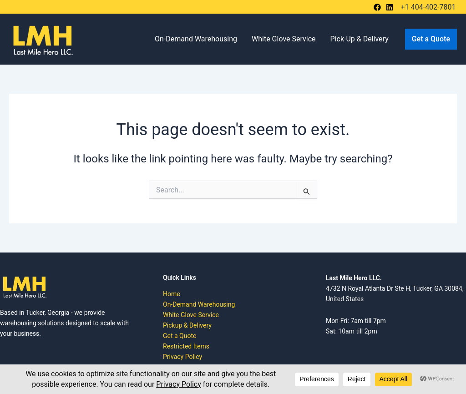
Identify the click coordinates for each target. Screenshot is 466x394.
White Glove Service (284, 39)
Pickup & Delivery (187, 325)
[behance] (379, 7)
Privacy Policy (182, 356)
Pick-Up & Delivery (359, 39)
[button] (431, 39)
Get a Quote (179, 335)
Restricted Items (186, 346)
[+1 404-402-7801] (427, 7)
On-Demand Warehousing (196, 39)
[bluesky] (391, 7)
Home (171, 294)
